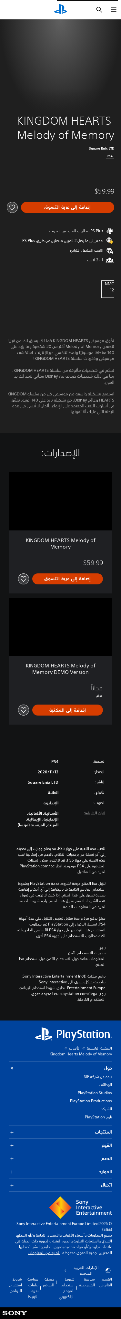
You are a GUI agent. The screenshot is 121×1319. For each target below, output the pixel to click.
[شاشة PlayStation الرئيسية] (61, 9)
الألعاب (74, 1048)
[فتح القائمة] (113, 9)
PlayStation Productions (91, 1101)
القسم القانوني (105, 1282)
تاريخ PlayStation (98, 1117)
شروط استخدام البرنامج (15, 1284)
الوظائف (105, 1084)
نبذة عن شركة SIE (98, 1076)
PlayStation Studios (95, 1092)
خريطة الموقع (48, 1282)
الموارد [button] (60, 1172)
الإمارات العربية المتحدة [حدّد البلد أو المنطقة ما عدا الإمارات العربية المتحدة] (87, 1270)
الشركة (106, 1109)
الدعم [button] (60, 1159)
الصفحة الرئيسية (99, 1048)
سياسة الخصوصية (87, 1282)
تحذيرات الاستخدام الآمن (87, 953)
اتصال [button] (60, 1185)
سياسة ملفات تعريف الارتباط (32, 1287)
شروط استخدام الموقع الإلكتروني (67, 1287)
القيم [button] (60, 1145)
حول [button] (60, 1068)
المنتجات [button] (60, 1132)
